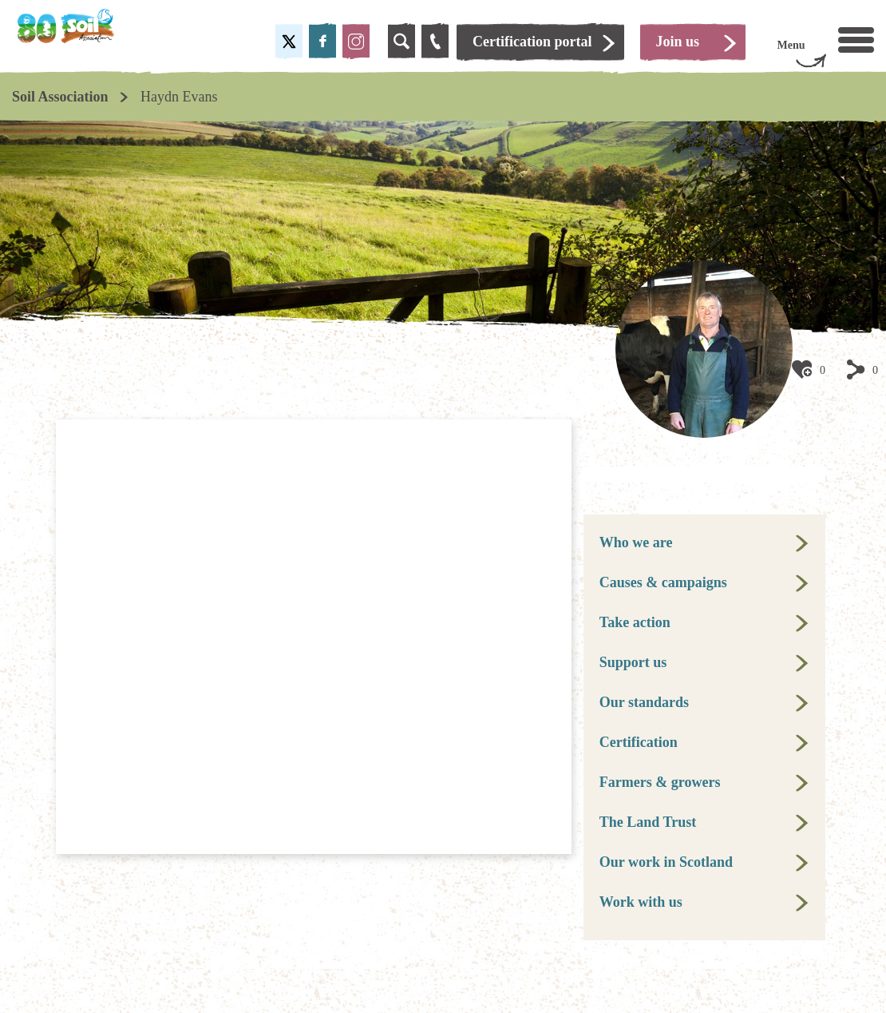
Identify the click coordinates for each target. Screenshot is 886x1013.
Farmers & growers (660, 782)
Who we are (636, 542)
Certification (638, 742)
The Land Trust (647, 822)
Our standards (644, 702)
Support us (633, 662)
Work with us (640, 902)
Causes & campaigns (663, 582)
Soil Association (60, 97)
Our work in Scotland (666, 862)
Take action (634, 622)
